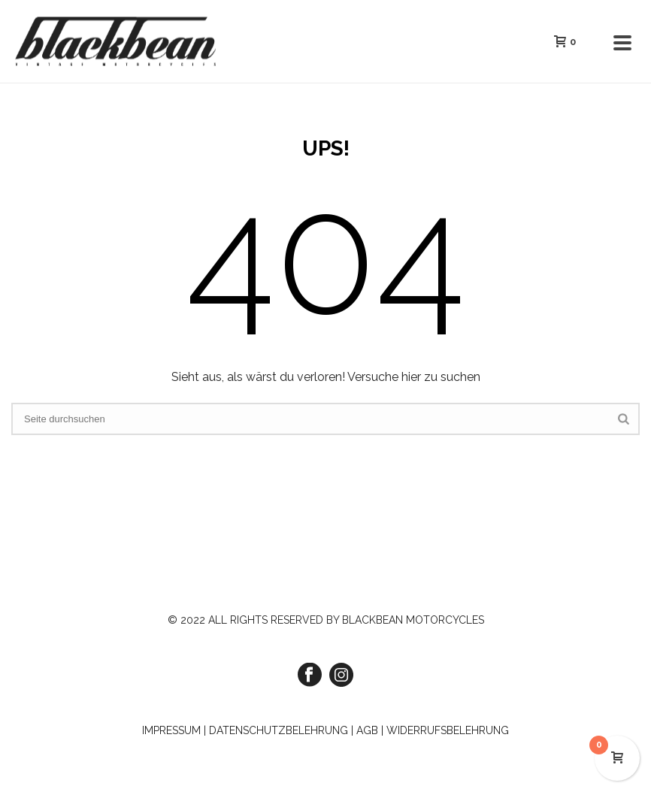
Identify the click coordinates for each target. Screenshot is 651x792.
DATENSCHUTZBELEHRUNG (278, 730)
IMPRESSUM (171, 730)
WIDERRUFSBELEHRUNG (447, 730)
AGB (367, 730)
